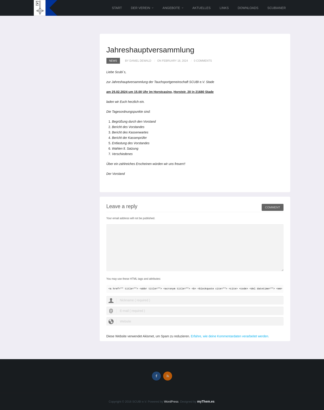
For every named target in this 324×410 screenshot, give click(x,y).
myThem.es (205, 401)
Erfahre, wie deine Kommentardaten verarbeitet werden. (230, 336)
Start (117, 8)
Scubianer (276, 8)
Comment (272, 206)
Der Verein (140, 8)
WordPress (171, 401)
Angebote (171, 8)
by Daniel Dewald (138, 60)
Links (224, 8)
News (113, 60)
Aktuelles (201, 8)
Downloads (248, 8)
